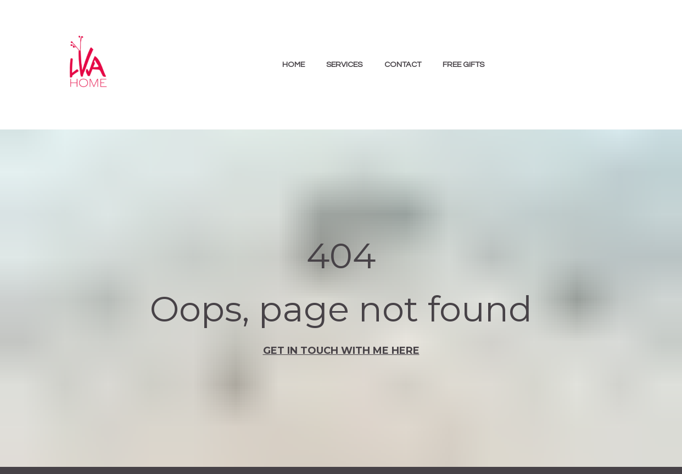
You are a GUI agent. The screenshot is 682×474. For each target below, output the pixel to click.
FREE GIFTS (463, 64)
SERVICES (344, 64)
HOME (293, 64)
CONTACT (402, 64)
